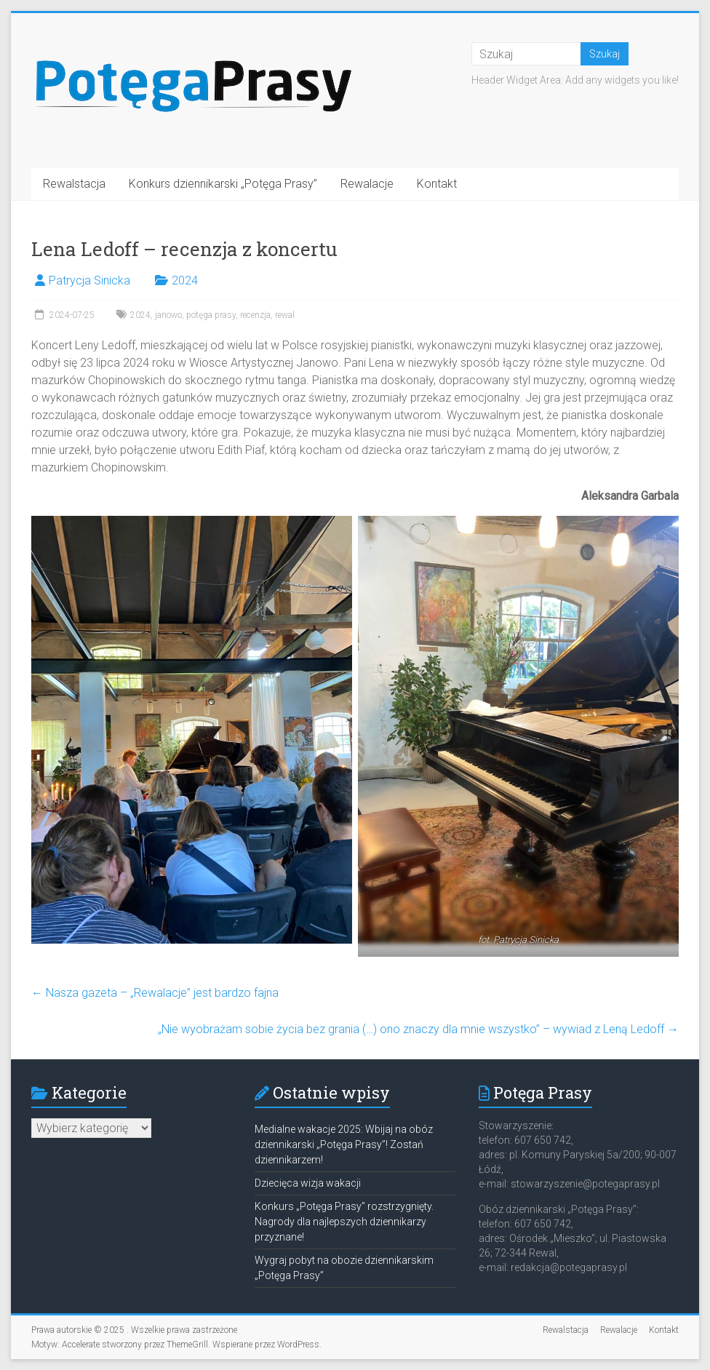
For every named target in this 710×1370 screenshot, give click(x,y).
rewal (285, 315)
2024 (185, 280)
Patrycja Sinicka (89, 280)
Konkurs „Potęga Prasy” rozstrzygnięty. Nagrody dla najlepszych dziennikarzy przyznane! (344, 1221)
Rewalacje (367, 184)
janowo (168, 315)
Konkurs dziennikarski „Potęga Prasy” (223, 184)
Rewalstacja (74, 184)
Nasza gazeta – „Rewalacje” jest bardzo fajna (155, 993)
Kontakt (437, 184)
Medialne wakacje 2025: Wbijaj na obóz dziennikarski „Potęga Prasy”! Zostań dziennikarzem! (344, 1144)
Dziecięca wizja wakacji (308, 1183)
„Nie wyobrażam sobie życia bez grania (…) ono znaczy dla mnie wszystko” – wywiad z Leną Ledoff (418, 1029)
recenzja (255, 315)
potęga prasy (211, 315)
